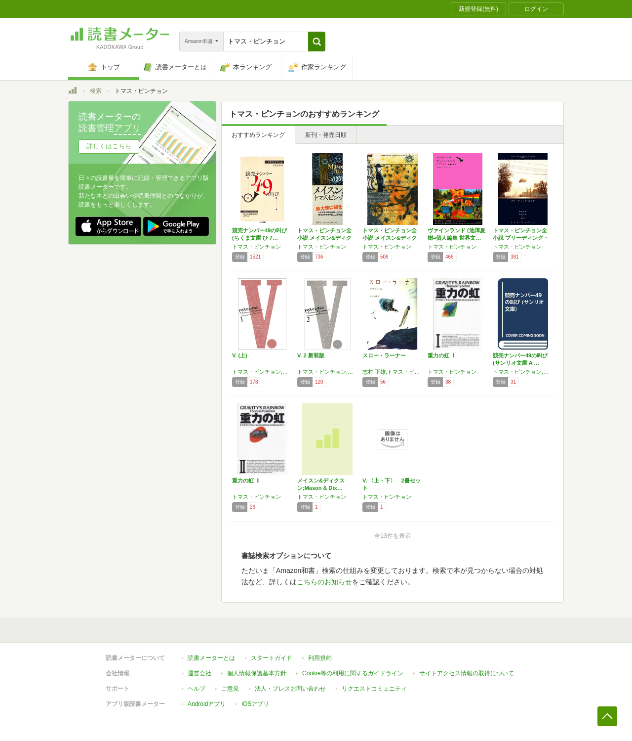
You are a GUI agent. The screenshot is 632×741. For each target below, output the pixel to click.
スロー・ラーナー (384, 355)
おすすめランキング (258, 134)
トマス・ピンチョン (256, 247)
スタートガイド (271, 658)
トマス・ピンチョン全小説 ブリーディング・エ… (521, 237)
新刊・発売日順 (326, 134)
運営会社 (199, 673)
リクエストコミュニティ (374, 689)
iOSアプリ (255, 704)
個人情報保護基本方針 (256, 673)
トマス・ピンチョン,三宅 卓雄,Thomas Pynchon (262, 372)
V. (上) (239, 355)
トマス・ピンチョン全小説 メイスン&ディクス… (324, 237)
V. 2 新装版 (310, 355)
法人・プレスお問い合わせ (290, 689)
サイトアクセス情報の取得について (466, 673)
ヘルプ (196, 689)
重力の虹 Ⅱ (246, 480)
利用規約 (320, 658)
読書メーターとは (211, 658)
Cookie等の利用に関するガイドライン (352, 673)
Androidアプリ (207, 704)
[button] (316, 41)
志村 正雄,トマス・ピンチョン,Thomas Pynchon (392, 372)
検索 (96, 90)
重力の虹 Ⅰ (442, 355)
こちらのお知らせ (324, 582)
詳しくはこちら (108, 146)
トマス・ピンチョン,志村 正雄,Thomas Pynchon (523, 372)
